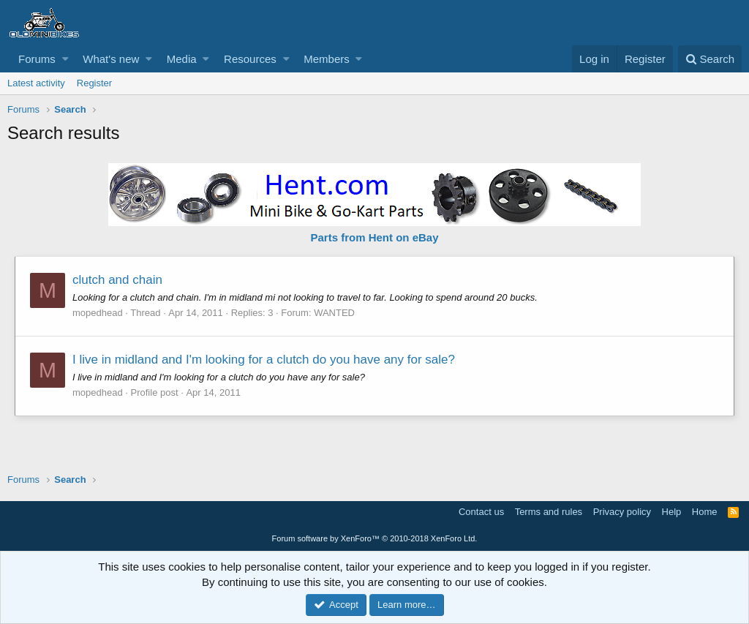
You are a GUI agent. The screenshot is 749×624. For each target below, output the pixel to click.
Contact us (481, 511)
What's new (111, 59)
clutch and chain (117, 280)
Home (705, 511)
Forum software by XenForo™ (375, 538)
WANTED (334, 312)
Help (672, 511)
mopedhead (97, 312)
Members (327, 59)
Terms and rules (548, 511)
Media (182, 59)
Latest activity (36, 83)
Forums (37, 59)
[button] (65, 58)
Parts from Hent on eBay (374, 237)
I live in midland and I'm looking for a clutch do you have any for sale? (263, 359)
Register (94, 83)
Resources (250, 59)
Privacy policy (622, 511)
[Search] (710, 58)
